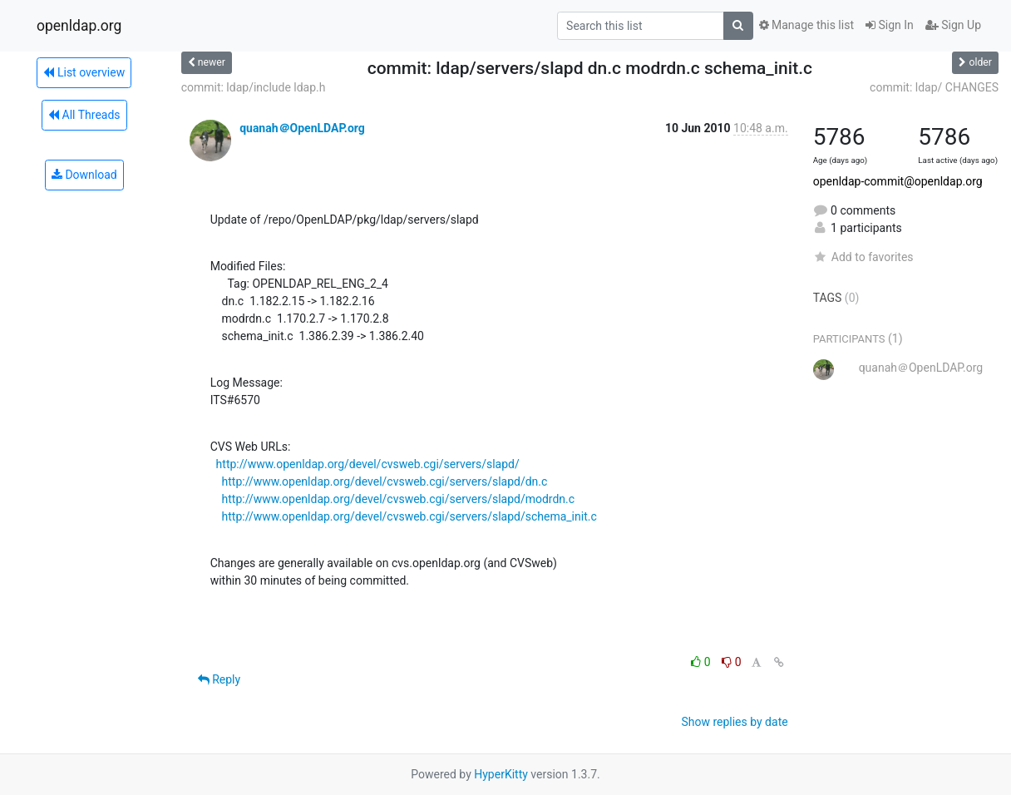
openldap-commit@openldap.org (898, 181)
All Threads (84, 114)
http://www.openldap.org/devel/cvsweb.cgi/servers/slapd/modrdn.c (398, 499)
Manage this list (806, 25)
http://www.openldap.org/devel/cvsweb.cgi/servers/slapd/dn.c (385, 481)
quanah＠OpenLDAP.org (302, 128)
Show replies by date (734, 721)
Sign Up (953, 25)
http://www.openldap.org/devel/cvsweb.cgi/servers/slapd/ (368, 464)
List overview (84, 72)
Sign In (890, 25)
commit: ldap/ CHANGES (934, 87)
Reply (219, 679)
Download (84, 174)
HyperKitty (501, 774)
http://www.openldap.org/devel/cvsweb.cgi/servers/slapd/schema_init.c (409, 516)
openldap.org (79, 25)
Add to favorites (863, 257)
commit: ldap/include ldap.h (253, 87)
